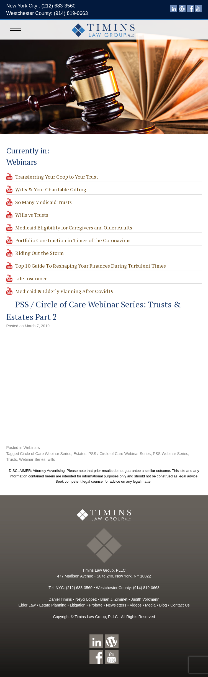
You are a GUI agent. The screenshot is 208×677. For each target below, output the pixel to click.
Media (150, 605)
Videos (136, 605)
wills (51, 459)
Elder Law (26, 605)
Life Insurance (31, 278)
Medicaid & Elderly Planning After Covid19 (64, 291)
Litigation (77, 605)
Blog (163, 605)
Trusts (11, 459)
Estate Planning (52, 605)
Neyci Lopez (86, 599)
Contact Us (179, 605)
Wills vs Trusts (31, 214)
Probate (95, 605)
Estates (79, 453)
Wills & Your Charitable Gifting (50, 189)
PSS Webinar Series (170, 453)
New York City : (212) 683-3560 (41, 6)
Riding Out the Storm (39, 253)
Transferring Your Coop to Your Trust (56, 176)
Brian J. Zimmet (113, 599)
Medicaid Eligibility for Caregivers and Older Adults (73, 227)
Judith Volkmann (145, 599)
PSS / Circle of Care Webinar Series (120, 453)
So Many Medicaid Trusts (43, 202)
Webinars (32, 447)
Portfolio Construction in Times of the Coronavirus (72, 240)
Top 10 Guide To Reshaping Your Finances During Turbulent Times (90, 265)
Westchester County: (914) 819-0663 (47, 13)
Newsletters (116, 605)
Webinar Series (32, 459)
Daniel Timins (60, 599)
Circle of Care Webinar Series (45, 453)
